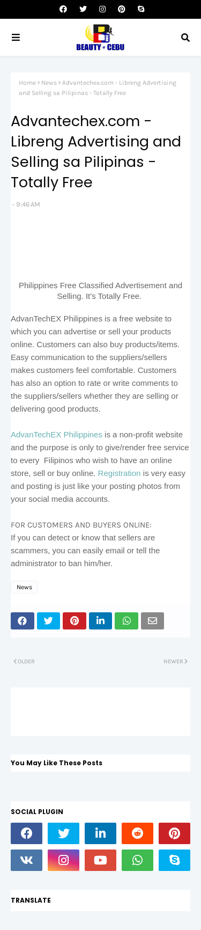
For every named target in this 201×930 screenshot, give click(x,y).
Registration (120, 473)
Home (27, 82)
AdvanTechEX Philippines (56, 434)
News (49, 82)
